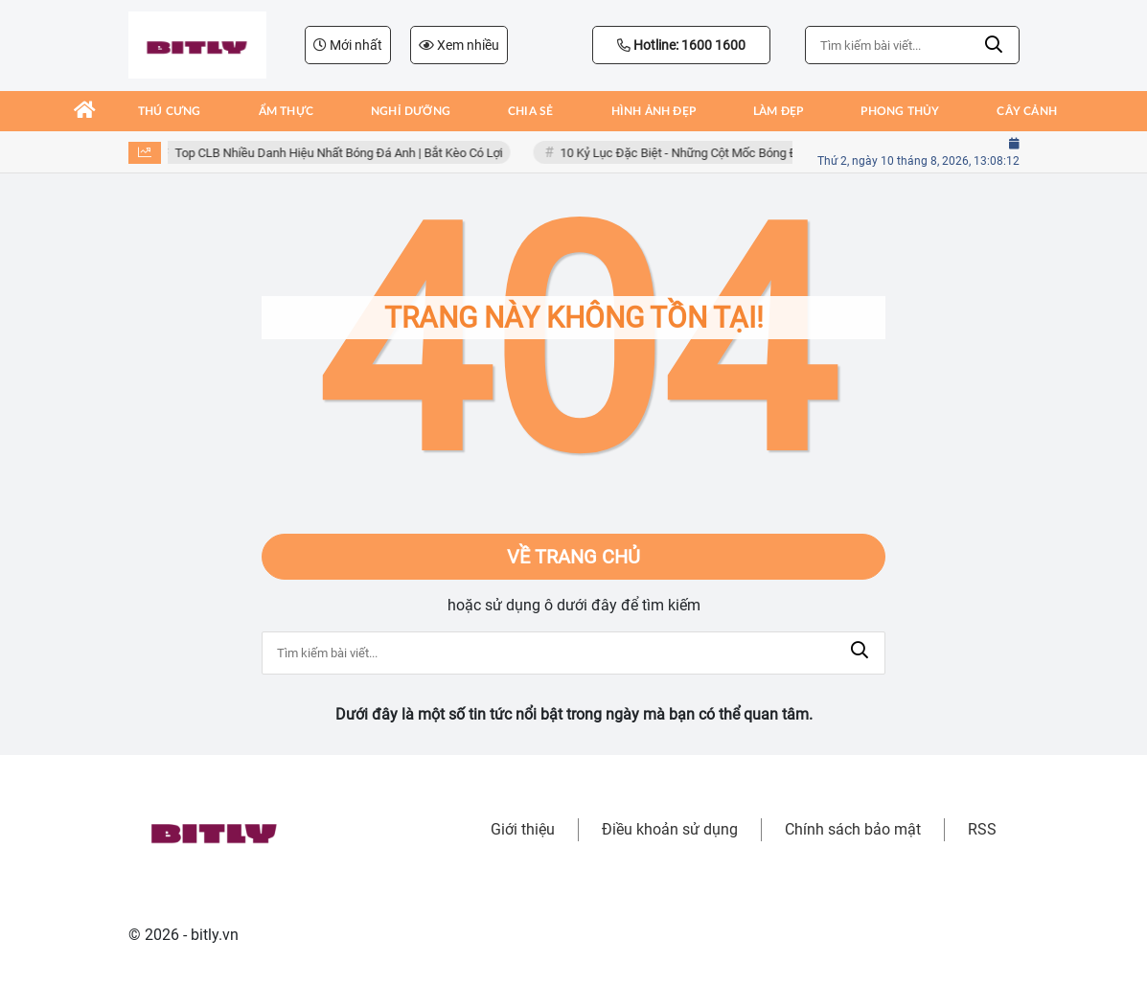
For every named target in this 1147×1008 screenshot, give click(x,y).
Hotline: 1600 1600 (681, 45)
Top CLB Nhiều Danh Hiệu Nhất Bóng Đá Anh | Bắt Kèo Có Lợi (341, 153)
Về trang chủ (573, 556)
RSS (982, 829)
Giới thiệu (523, 829)
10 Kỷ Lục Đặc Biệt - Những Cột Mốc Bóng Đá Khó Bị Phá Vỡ (723, 153)
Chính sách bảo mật (853, 829)
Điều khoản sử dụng (670, 829)
